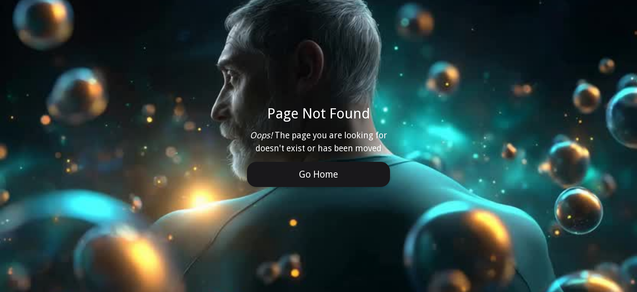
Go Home (318, 174)
